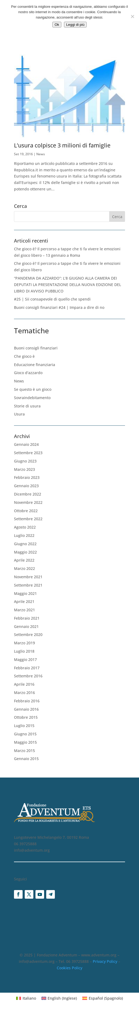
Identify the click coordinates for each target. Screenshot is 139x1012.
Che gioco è (24, 356)
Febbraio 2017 (27, 667)
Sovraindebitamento (32, 397)
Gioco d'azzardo (28, 372)
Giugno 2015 (25, 733)
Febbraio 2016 (27, 700)
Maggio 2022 (25, 552)
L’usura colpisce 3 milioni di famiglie (62, 145)
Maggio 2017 (25, 659)
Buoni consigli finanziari (36, 347)
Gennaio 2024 (26, 444)
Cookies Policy (69, 967)
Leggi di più (75, 25)
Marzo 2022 (24, 568)
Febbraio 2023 (27, 477)
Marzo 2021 (24, 609)
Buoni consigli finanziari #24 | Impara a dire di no (59, 307)
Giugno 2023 (25, 461)
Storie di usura (27, 406)
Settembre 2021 (28, 585)
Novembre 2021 (28, 576)
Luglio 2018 (24, 651)
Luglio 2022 (24, 535)
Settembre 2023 (28, 452)
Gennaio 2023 (26, 485)
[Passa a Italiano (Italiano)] (26, 998)
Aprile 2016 (24, 684)
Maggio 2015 (25, 742)
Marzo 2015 (24, 750)
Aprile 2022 (24, 560)
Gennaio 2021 (26, 626)
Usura (19, 414)
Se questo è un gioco (32, 389)
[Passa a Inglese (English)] (59, 998)
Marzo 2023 (24, 469)
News (40, 154)
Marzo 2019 (24, 642)
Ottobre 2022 (26, 510)
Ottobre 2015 (26, 717)
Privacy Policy (105, 961)
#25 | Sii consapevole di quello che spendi (52, 299)
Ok (57, 25)
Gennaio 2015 (26, 758)
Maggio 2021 (25, 593)
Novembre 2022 (28, 502)
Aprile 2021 (24, 601)
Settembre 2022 (28, 518)
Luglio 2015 (24, 725)
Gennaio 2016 (26, 709)
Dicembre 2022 (27, 494)
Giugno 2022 (25, 543)
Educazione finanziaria (34, 364)
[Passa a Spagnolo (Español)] (103, 998)
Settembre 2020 (28, 634)
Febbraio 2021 (27, 618)
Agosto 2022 (25, 527)
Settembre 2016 (28, 675)
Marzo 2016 (24, 692)
